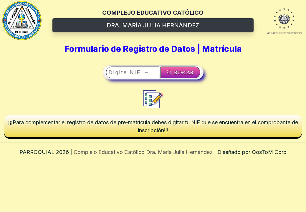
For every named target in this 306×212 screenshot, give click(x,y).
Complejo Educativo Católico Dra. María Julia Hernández (144, 152)
